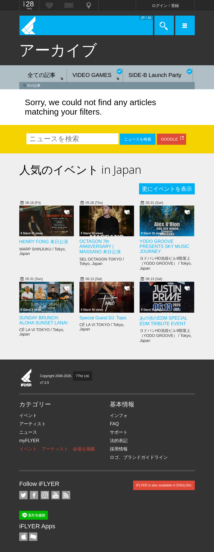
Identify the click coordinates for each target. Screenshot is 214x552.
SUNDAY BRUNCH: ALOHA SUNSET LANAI (43, 320)
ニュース (28, 432)
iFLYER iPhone (23, 536)
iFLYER (26, 378)
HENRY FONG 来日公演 (43, 241)
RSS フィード (66, 495)
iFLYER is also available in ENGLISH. (164, 485)
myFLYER (29, 440)
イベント (28, 415)
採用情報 (119, 449)
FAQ (114, 423)
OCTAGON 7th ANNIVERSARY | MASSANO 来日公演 (100, 246)
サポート (119, 432)
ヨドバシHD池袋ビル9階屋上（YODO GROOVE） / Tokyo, (166, 263)
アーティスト (32, 423)
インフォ (119, 415)
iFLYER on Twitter (23, 495)
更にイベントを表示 (167, 189)
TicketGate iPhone (33, 536)
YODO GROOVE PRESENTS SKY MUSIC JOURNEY (164, 246)
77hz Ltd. (82, 376)
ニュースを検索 (137, 139)
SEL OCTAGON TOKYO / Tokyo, (101, 261)
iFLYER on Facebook (34, 495)
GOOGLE (169, 139)
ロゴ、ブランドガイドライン (139, 457)
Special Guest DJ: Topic (103, 317)
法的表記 (119, 440)
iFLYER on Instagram (45, 495)
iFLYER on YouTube (55, 495)
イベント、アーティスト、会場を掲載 (57, 449)
